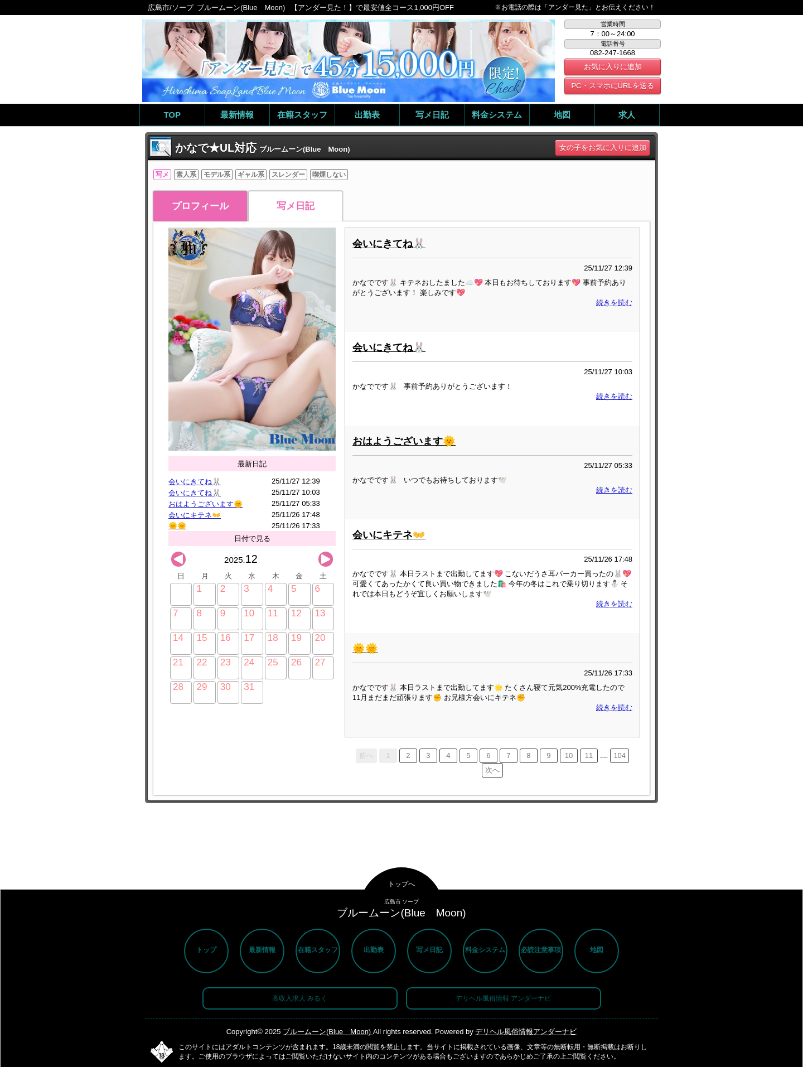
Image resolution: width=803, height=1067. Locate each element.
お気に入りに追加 (613, 66)
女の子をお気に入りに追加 (602, 147)
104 (619, 755)
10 (569, 755)
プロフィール (200, 206)
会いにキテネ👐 (194, 515)
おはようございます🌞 (205, 504)
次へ (492, 770)
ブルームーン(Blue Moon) (328, 1031)
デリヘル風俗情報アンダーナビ (526, 1031)
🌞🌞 (177, 526)
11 (589, 755)
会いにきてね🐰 (194, 481)
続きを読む (614, 302)
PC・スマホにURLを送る (612, 85)
